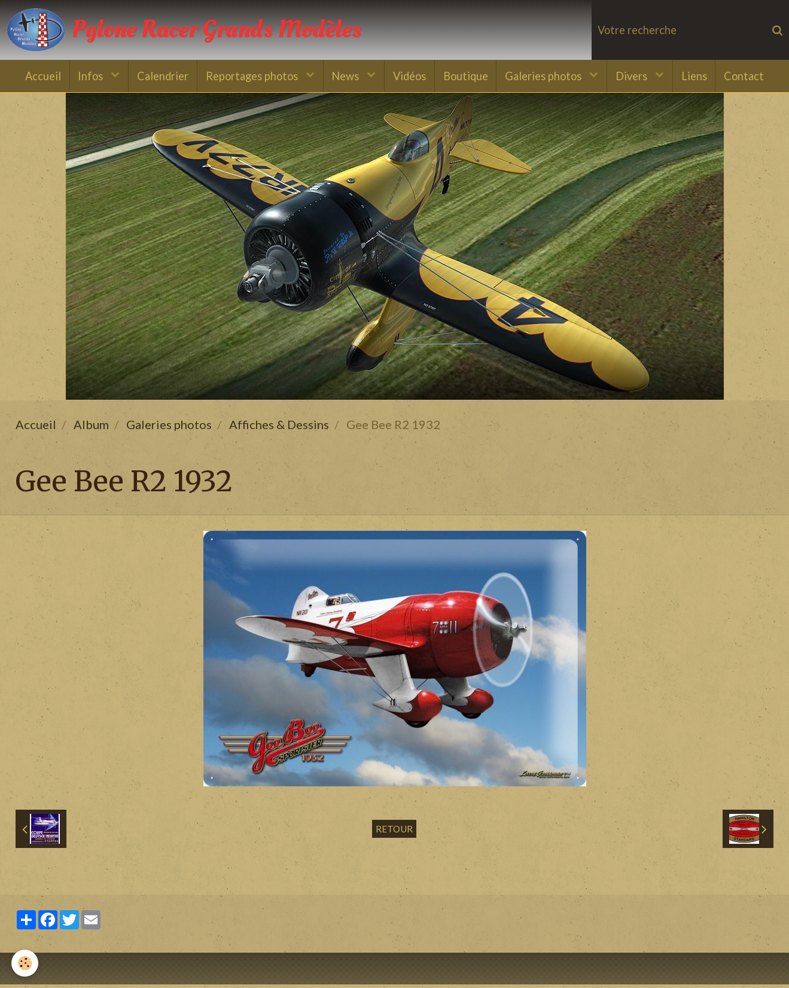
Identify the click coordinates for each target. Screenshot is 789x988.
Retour (394, 832)
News (345, 76)
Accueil (36, 76)
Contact (751, 76)
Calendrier (158, 76)
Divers (637, 76)
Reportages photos (250, 76)
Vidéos (409, 76)
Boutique (466, 76)
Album (91, 428)
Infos (86, 76)
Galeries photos (547, 76)
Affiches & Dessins (279, 428)
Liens (699, 76)
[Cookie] (25, 963)
